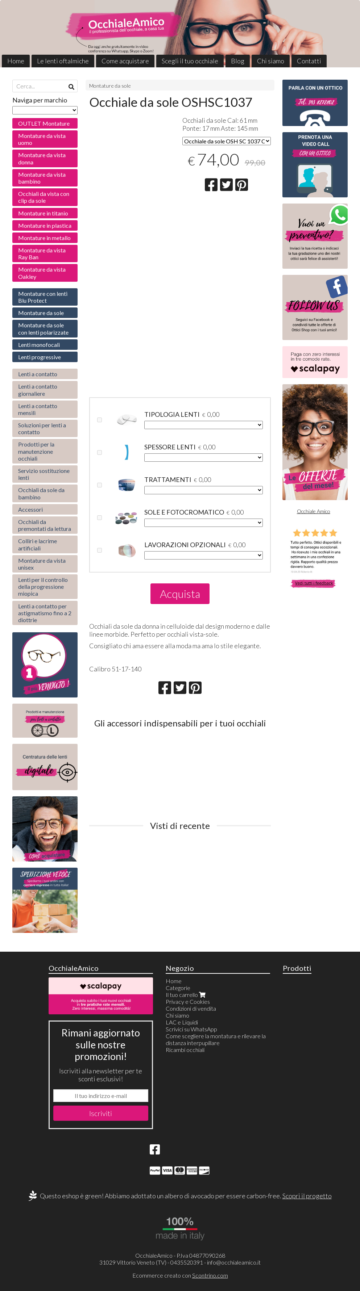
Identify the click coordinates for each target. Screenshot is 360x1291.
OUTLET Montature (44, 123)
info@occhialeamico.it (234, 1262)
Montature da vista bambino (42, 178)
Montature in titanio (43, 213)
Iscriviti (100, 1113)
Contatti (309, 61)
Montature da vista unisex (42, 564)
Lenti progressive (39, 356)
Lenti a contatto (37, 373)
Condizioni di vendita (191, 1008)
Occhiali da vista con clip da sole (43, 197)
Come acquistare (125, 61)
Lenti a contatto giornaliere (37, 390)
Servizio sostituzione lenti (44, 474)
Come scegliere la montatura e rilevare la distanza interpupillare (216, 1039)
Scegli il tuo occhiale (190, 61)
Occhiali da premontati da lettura (44, 525)
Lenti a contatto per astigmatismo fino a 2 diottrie (44, 613)
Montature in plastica (44, 225)
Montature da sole (110, 86)
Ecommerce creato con (180, 1275)
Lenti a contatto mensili (37, 409)
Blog (237, 61)
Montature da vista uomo (42, 139)
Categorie (178, 987)
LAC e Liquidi (182, 1022)
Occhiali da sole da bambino (41, 493)
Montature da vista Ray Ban (42, 253)
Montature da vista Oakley (42, 273)
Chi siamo (270, 61)
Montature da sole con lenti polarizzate (43, 328)
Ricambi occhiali (185, 1049)
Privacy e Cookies (188, 1001)
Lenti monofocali (39, 344)
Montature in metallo (44, 237)
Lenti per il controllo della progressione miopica (43, 586)
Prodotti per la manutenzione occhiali (36, 451)
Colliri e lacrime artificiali (37, 544)
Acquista (180, 593)
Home (15, 61)
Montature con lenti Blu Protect (42, 297)
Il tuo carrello (186, 994)
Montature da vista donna (42, 158)
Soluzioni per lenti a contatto (42, 428)
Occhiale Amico (313, 511)
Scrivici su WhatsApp (191, 1029)
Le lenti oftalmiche (63, 61)
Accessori (30, 509)
